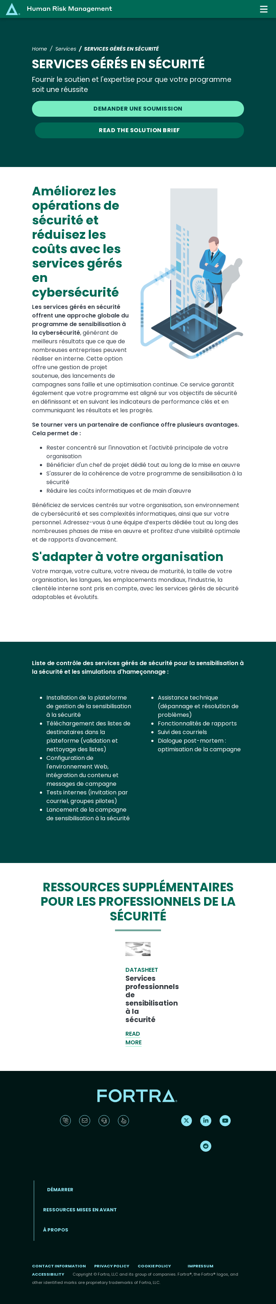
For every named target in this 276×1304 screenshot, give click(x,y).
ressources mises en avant (80, 1209)
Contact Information (59, 1266)
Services (65, 48)
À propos (55, 1229)
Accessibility (48, 1274)
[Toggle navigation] (264, 9)
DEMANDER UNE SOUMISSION (137, 109)
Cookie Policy (154, 1266)
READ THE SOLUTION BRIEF (139, 130)
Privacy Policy (111, 1266)
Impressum (200, 1266)
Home (39, 48)
